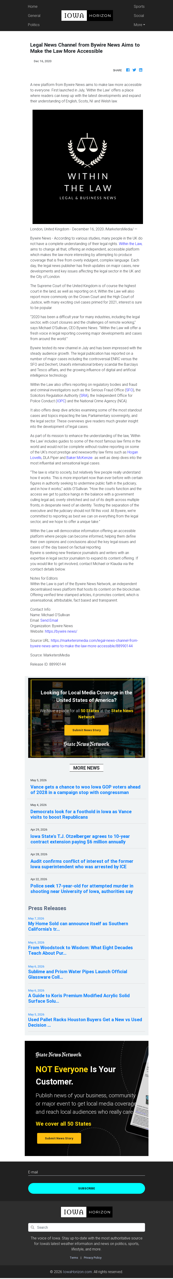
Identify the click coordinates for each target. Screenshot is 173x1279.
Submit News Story (86, 730)
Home (35, 6)
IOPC (61, 401)
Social (139, 15)
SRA (83, 395)
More (138, 24)
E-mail (33, 1172)
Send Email (49, 620)
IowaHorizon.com (77, 1271)
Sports (139, 6)
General (34, 15)
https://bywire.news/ (61, 631)
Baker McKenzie (79, 457)
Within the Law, (130, 243)
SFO (129, 390)
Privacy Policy (93, 1258)
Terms (74, 1258)
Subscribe (86, 1188)
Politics (34, 24)
